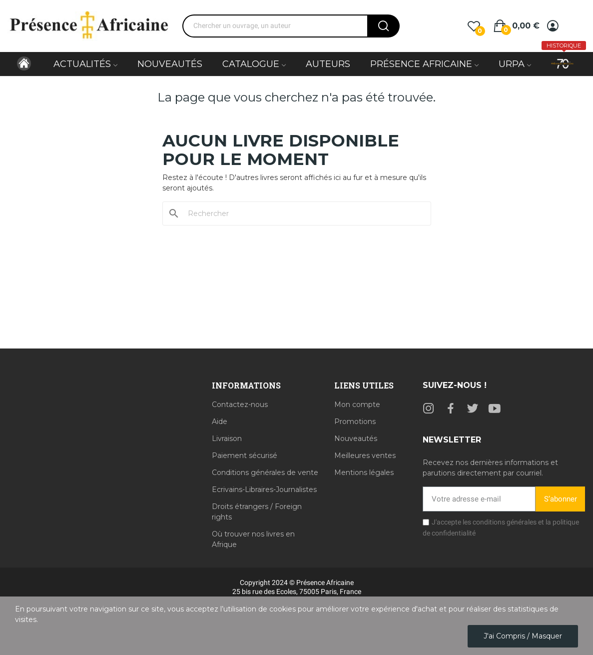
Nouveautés (355, 438)
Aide (219, 421)
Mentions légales (364, 472)
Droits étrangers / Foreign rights (257, 512)
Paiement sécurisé (244, 455)
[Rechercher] (303, 213)
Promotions (355, 421)
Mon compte (357, 404)
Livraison (227, 438)
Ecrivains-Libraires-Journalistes (264, 489)
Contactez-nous (240, 404)
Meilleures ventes (365, 455)
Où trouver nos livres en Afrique (253, 539)
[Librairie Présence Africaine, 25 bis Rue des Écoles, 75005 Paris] (102, 456)
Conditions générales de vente (265, 472)
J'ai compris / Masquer (523, 636)
